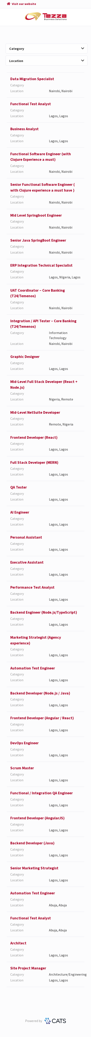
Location (46, 61)
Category (46, 48)
